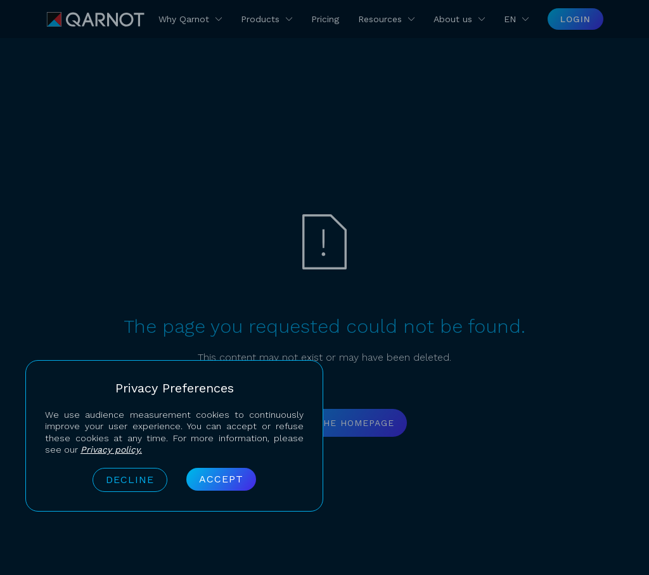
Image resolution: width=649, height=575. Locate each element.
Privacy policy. (111, 449)
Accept (221, 479)
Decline (130, 480)
